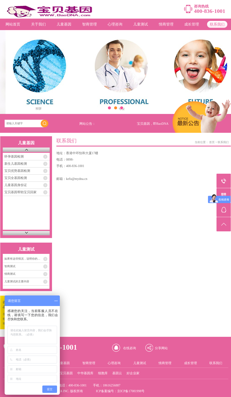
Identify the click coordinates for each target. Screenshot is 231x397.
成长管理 (191, 24)
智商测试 (9, 266)
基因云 (117, 373)
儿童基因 (64, 24)
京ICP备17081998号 (131, 391)
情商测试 (9, 273)
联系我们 (217, 24)
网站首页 (13, 24)
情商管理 (166, 24)
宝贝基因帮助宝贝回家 (20, 192)
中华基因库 (85, 373)
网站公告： (87, 123)
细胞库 (103, 373)
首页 (212, 142)
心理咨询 (115, 24)
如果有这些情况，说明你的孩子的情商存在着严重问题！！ (26, 258)
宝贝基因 (66, 373)
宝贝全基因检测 (15, 178)
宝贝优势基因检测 (17, 171)
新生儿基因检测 (15, 163)
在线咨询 (129, 348)
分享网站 (161, 348)
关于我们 (38, 24)
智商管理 (89, 24)
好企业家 (133, 373)
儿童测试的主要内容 (16, 281)
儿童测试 (140, 24)
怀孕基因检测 (14, 156)
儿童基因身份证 (15, 185)
